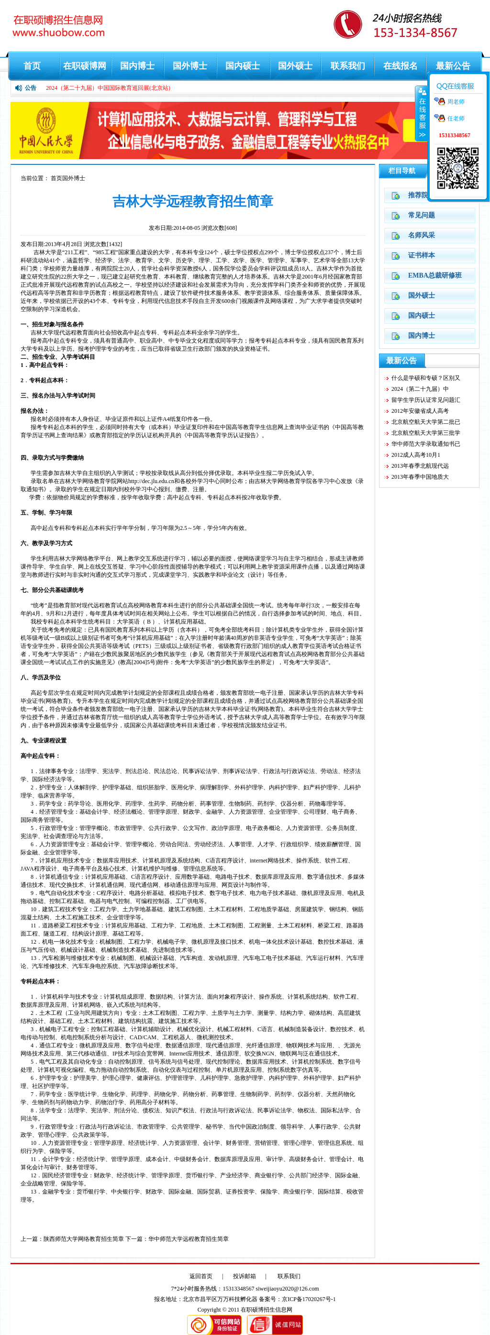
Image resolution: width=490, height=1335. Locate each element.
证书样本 (421, 255)
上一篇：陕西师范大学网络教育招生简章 (72, 1239)
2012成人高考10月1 (415, 455)
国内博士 (137, 66)
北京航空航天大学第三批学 (425, 433)
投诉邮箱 (244, 1276)
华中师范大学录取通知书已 (425, 444)
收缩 (421, 113)
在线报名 (400, 66)
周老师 (456, 101)
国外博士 (190, 66)
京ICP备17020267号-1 (309, 1299)
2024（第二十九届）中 (420, 389)
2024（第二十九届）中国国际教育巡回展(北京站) (108, 88)
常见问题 (421, 215)
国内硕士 (242, 66)
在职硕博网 (84, 66)
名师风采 (421, 235)
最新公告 (453, 66)
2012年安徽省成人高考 (420, 411)
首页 (32, 66)
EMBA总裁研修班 (435, 275)
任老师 (456, 118)
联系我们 (348, 66)
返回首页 (200, 1276)
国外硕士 (295, 66)
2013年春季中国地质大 (420, 477)
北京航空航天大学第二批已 (425, 422)
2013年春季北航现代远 (420, 466)
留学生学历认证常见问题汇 (425, 400)
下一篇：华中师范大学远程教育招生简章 (177, 1239)
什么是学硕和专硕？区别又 (425, 378)
